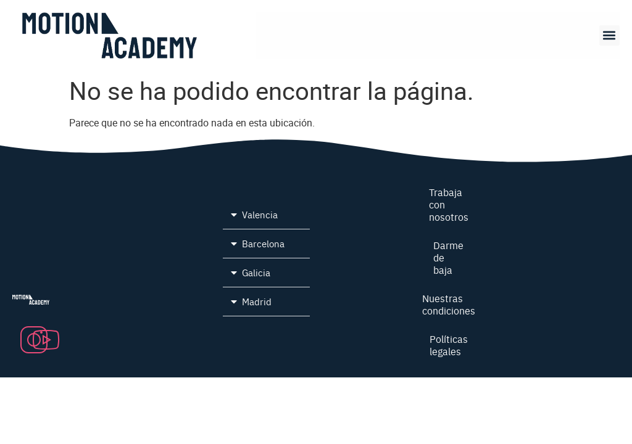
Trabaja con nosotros (449, 204)
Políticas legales (449, 345)
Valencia (260, 214)
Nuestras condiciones (449, 304)
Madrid (257, 301)
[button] (609, 35)
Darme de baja (449, 257)
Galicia (256, 272)
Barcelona (263, 243)
